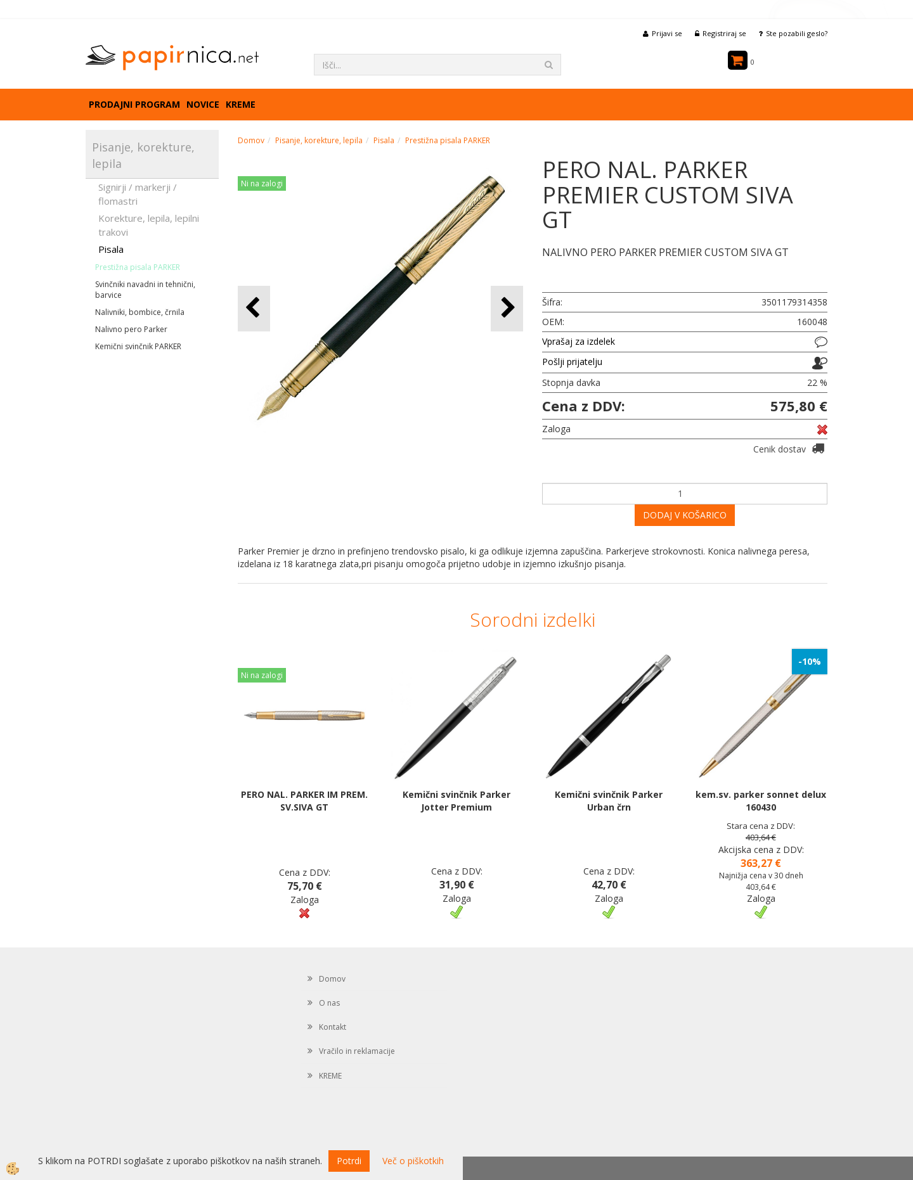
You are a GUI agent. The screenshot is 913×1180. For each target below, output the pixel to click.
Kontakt (332, 1027)
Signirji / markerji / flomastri (137, 194)
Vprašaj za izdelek (578, 341)
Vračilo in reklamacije (357, 1051)
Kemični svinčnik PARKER (138, 346)
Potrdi (349, 1161)
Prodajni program (134, 104)
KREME (241, 104)
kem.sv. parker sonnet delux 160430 (761, 800)
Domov (251, 140)
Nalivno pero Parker (131, 329)
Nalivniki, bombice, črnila (140, 312)
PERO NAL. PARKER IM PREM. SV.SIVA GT (304, 800)
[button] (507, 308)
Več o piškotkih (413, 1161)
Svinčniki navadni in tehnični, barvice (145, 289)
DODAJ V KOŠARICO (685, 515)
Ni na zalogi (262, 183)
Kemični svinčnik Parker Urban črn (609, 800)
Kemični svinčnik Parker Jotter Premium (456, 800)
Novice (202, 104)
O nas (329, 1002)
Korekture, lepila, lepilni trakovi (148, 225)
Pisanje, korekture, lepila (319, 140)
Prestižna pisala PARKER (137, 267)
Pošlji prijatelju (572, 362)
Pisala (111, 249)
